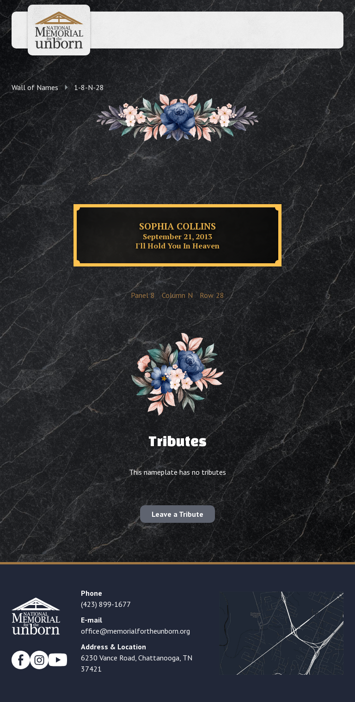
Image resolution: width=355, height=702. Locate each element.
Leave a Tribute (177, 514)
